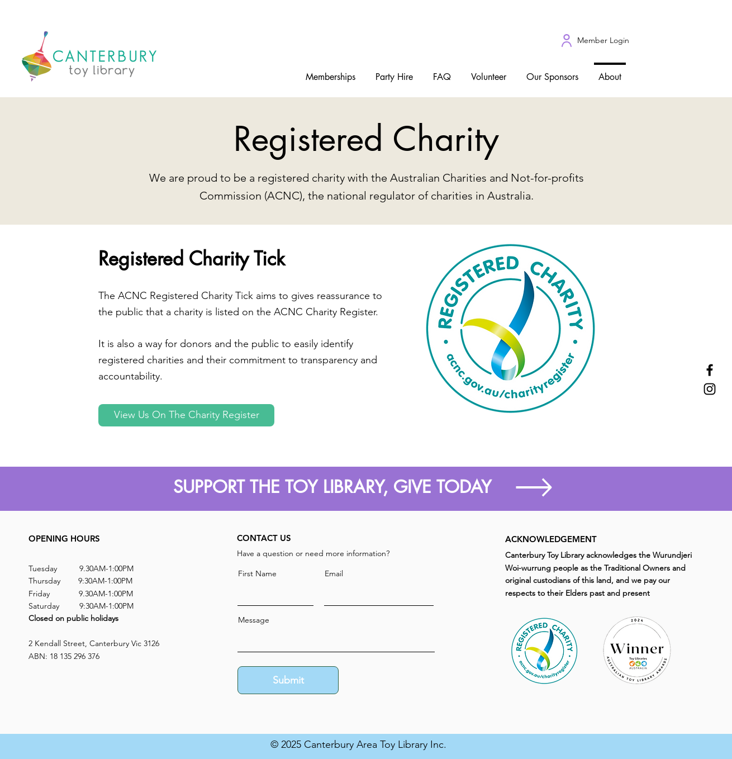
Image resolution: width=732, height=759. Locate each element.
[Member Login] (603, 40)
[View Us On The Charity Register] (186, 415)
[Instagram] (709, 389)
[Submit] (288, 680)
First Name (257, 573)
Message (253, 620)
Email (334, 573)
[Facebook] (709, 370)
